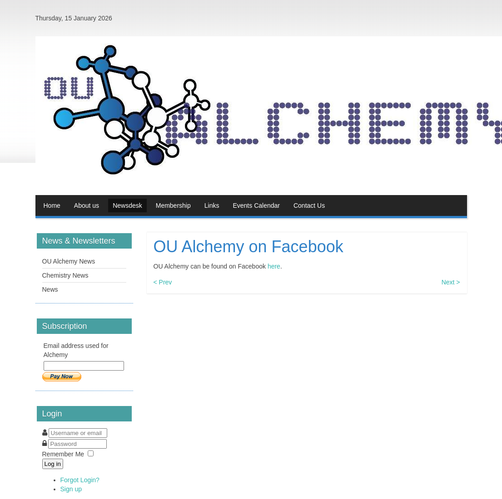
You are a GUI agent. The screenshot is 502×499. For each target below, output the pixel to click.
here (274, 266)
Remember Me (63, 454)
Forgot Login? (79, 480)
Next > (451, 282)
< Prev (163, 282)
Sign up (71, 489)
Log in (53, 463)
